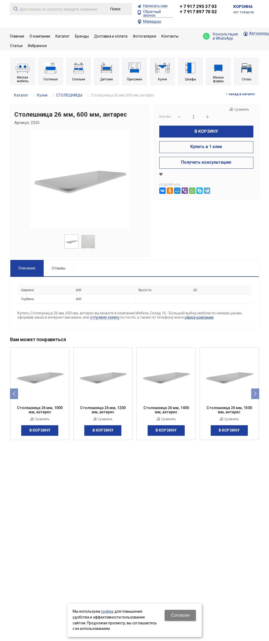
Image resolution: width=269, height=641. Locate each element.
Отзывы (58, 268)
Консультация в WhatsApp (220, 36)
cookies (107, 611)
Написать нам (155, 6)
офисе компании (199, 317)
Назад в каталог (242, 94)
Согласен (180, 615)
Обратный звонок (152, 13)
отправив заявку (105, 317)
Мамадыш (152, 22)
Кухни (42, 95)
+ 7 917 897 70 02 (198, 11)
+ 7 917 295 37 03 (198, 6)
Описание (27, 268)
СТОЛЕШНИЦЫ (69, 95)
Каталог (21, 95)
